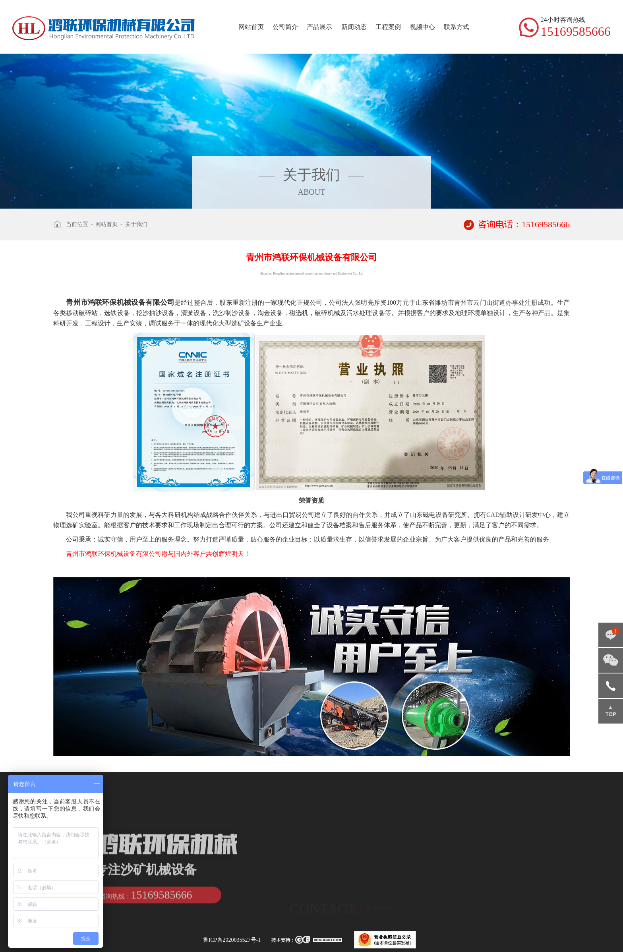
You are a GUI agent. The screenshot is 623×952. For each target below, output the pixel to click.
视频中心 (422, 26)
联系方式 (456, 26)
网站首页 (251, 26)
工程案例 (388, 26)
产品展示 (319, 26)
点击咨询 (610, 635)
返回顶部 (610, 711)
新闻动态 (354, 26)
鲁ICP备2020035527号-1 (232, 940)
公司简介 (285, 26)
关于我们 (136, 224)
